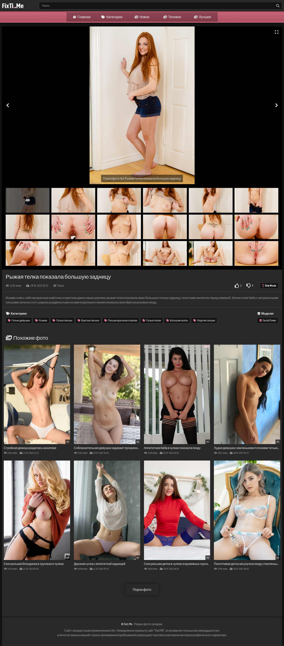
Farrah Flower (267, 320)
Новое (142, 17)
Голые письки (62, 320)
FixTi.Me (13, 5)
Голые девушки (19, 320)
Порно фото (142, 590)
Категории (111, 17)
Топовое (172, 17)
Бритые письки (88, 320)
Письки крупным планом (120, 320)
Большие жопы (177, 320)
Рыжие (41, 320)
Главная (82, 17)
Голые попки (151, 320)
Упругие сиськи (204, 320)
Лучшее (202, 17)
